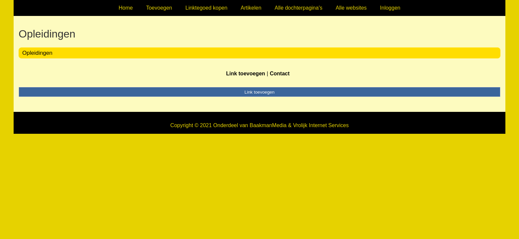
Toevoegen (159, 8)
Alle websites (351, 8)
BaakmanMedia (268, 125)
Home (126, 8)
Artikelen (251, 8)
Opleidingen (37, 53)
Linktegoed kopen (206, 8)
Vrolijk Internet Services (321, 125)
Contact (280, 73)
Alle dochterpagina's (299, 8)
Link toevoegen (245, 73)
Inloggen (390, 8)
